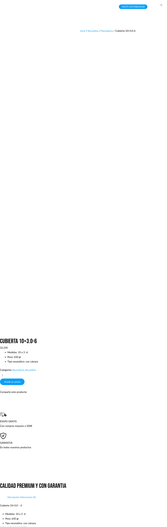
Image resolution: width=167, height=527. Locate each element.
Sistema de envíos (102, 490)
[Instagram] (18, 505)
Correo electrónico (11, 339)
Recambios (94, 30)
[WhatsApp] (10, 505)
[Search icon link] (114, 7)
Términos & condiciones (65, 490)
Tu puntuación (8, 270)
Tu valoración (8, 276)
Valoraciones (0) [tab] (29, 203)
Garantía (97, 485)
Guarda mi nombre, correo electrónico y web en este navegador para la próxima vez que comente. (55, 349)
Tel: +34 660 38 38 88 (143, 481)
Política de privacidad (63, 494)
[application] (37, 7)
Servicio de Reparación (105, 494)
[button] (31, 7)
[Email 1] (14, 505)
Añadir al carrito (12, 88)
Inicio (83, 30)
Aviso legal (103, 518)
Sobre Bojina (59, 499)
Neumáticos (108, 30)
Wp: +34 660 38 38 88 (143, 494)
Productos (98, 481)
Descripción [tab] (13, 203)
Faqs (54, 485)
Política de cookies (140, 518)
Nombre (5, 328)
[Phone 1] (6, 505)
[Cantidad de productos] (18, 82)
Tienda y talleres (61, 481)
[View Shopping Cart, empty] (159, 7)
